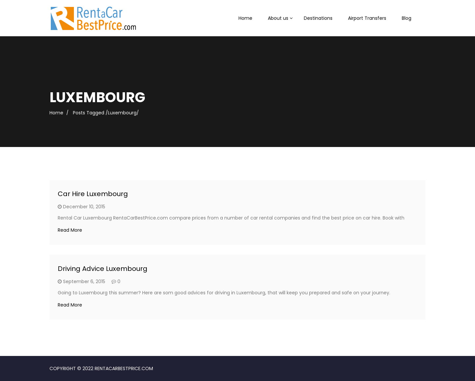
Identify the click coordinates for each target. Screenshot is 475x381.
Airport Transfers (367, 18)
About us (278, 18)
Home (245, 18)
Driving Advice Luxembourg (102, 268)
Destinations (318, 18)
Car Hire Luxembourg (93, 193)
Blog (406, 18)
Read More (70, 230)
